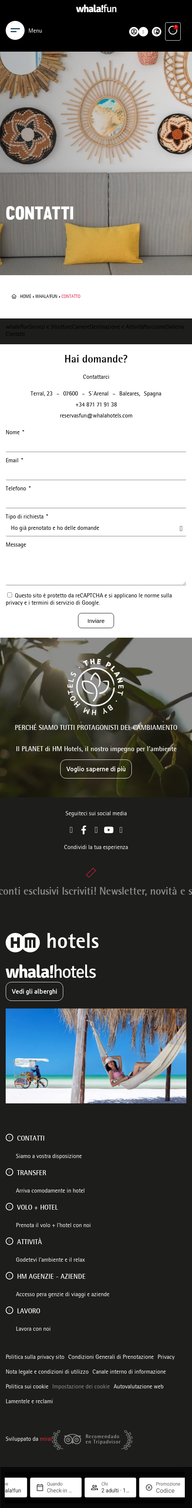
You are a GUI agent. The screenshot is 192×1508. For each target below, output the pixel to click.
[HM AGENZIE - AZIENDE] (9, 1276)
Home (25, 297)
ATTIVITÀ (29, 1242)
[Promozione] (168, 1490)
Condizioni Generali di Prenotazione (111, 1358)
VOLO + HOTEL (37, 1208)
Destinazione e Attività (116, 328)
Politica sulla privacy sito (35, 1358)
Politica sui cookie (27, 1387)
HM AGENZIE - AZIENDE (51, 1277)
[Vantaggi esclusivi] (173, 30)
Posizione (154, 328)
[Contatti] (9, 1137)
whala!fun (46, 297)
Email (13, 461)
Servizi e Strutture (50, 328)
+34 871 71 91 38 (96, 405)
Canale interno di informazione (129, 1372)
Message (16, 545)
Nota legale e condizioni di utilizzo (47, 1372)
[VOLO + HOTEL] (9, 1206)
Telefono (17, 489)
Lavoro (28, 1311)
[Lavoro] (9, 1310)
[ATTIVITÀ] (9, 1241)
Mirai (46, 1440)
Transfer (31, 1173)
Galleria (174, 328)
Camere (81, 328)
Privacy (166, 1358)
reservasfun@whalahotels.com (96, 416)
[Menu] (15, 30)
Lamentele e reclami (29, 1402)
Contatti (15, 335)
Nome (13, 433)
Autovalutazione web (139, 1387)
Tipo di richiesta (25, 517)
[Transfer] (9, 1172)
